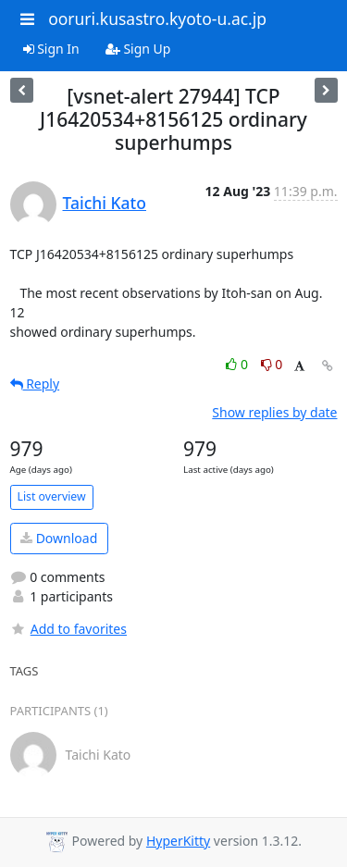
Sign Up (138, 48)
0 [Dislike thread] (272, 364)
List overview (52, 496)
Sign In (51, 48)
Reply (35, 383)
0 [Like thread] (238, 364)
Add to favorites (68, 629)
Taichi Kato (104, 203)
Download (58, 538)
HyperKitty (178, 840)
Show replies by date (274, 412)
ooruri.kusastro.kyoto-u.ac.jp (157, 18)
